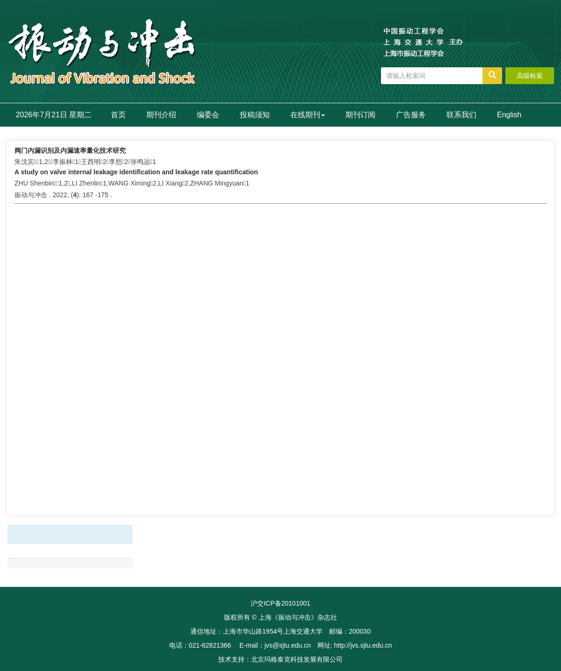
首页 (118, 115)
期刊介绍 (161, 115)
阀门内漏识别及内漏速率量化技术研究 (70, 150)
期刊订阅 (360, 115)
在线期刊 (307, 115)
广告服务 (411, 115)
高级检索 (530, 75)
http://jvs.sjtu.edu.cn (363, 645)
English (509, 115)
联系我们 (461, 115)
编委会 (208, 115)
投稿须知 (255, 115)
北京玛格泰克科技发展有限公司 (297, 659)
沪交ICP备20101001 (280, 603)
